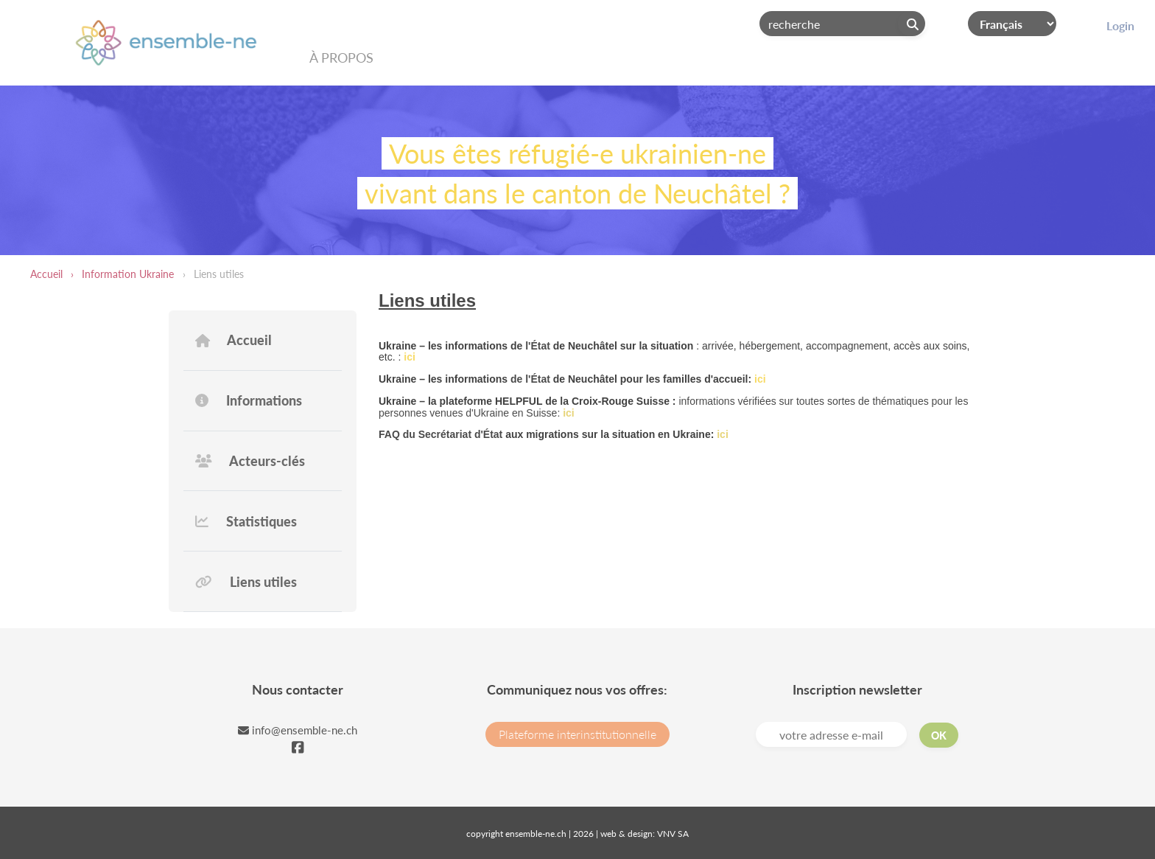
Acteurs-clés (250, 461)
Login (1120, 25)
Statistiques (246, 521)
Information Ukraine (128, 274)
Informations (248, 400)
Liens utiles (246, 582)
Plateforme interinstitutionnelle (577, 734)
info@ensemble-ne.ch (297, 730)
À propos (341, 57)
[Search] (842, 23)
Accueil (46, 274)
